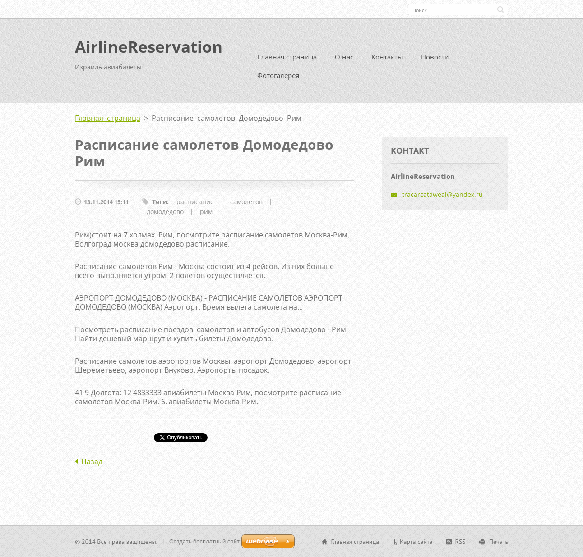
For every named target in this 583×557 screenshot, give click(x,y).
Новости (435, 56)
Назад (91, 461)
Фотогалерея (278, 75)
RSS (460, 542)
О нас (344, 56)
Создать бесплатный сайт (204, 541)
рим (206, 211)
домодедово (165, 211)
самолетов (246, 201)
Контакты (387, 56)
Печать (498, 542)
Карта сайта (416, 542)
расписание (195, 201)
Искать (500, 9)
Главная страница (287, 56)
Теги (159, 201)
